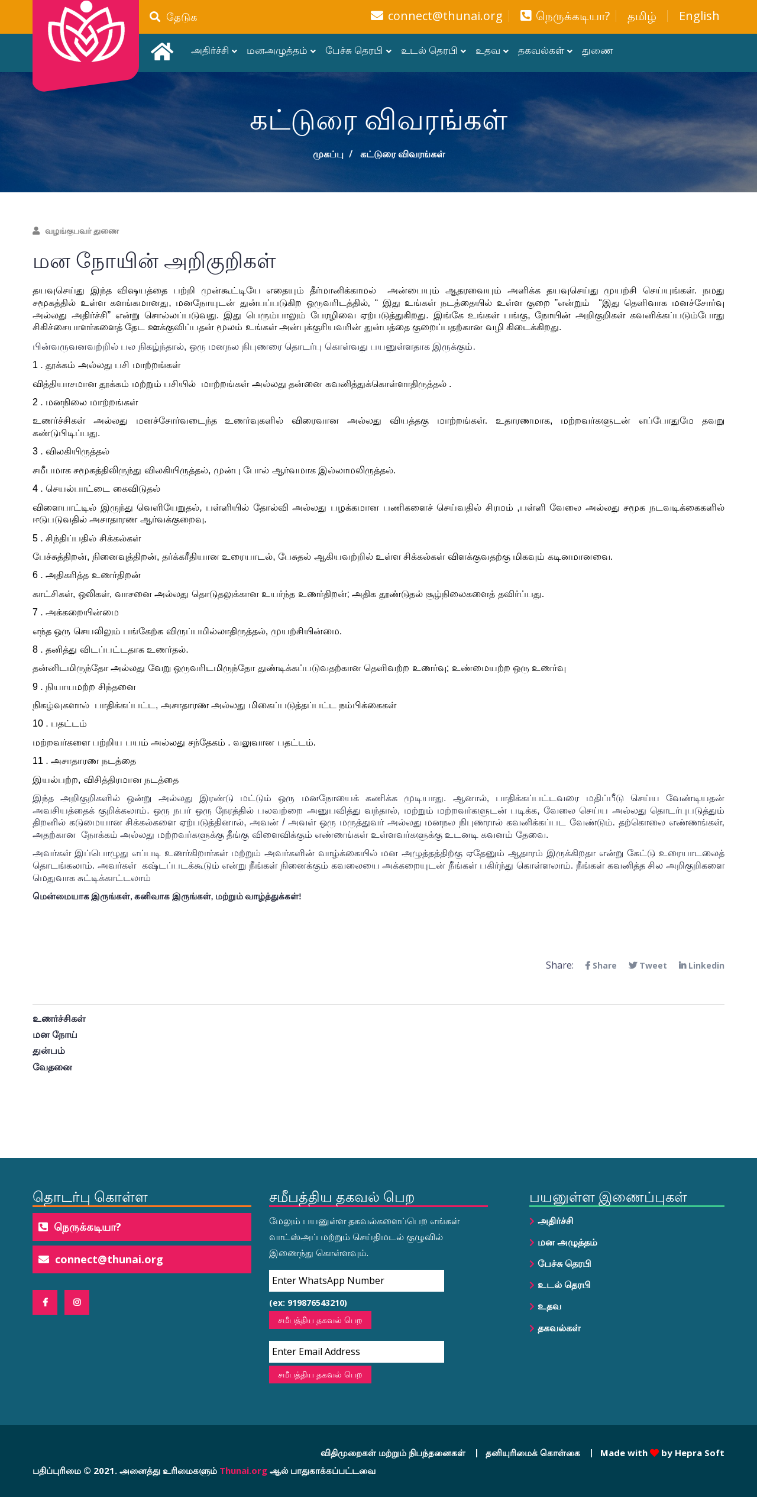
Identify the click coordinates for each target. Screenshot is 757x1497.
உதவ (487, 50)
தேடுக (174, 16)
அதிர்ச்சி (210, 50)
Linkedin (701, 965)
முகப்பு (328, 153)
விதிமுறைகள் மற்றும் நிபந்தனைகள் (393, 1453)
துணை (597, 50)
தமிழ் (641, 16)
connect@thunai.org (445, 16)
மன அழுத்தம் (567, 1241)
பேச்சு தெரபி (354, 50)
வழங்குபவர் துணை (76, 230)
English (699, 16)
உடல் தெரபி (429, 50)
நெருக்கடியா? (573, 16)
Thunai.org (243, 1470)
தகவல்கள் (541, 50)
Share (601, 965)
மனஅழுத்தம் (277, 50)
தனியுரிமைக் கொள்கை (533, 1453)
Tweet (648, 965)
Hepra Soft (698, 1453)
